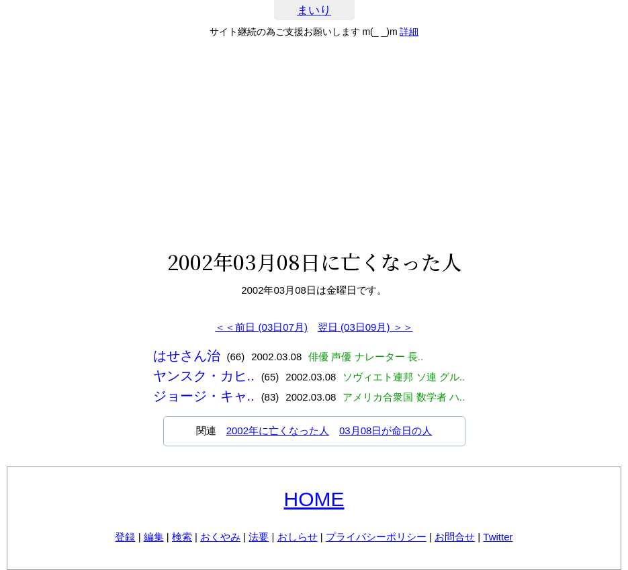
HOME (314, 499)
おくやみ (220, 536)
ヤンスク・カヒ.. (204, 375)
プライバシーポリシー (376, 536)
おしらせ (297, 536)
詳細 (409, 31)
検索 (182, 536)
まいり (314, 10)
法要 (259, 536)
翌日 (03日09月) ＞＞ (365, 327)
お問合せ (455, 536)
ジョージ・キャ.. (204, 396)
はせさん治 (186, 355)
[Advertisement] (314, 144)
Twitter (497, 536)
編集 (154, 536)
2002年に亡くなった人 (277, 430)
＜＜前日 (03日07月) (261, 327)
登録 (125, 536)
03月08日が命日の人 (385, 430)
